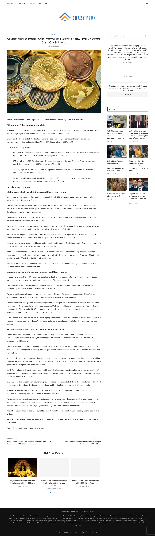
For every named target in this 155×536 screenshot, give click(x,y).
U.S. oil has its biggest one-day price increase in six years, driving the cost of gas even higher (138, 134)
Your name (127, 65)
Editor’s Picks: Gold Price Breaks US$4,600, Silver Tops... (85, 481)
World (22, 4)
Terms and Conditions (69, 512)
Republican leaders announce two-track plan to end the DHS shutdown (137, 197)
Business (11, 4)
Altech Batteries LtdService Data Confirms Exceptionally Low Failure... (54, 483)
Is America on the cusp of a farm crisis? (116, 195)
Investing (43, 4)
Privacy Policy (88, 512)
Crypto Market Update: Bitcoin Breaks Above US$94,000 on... (22, 481)
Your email (127, 79)
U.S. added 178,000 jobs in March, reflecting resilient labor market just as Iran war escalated (115, 166)
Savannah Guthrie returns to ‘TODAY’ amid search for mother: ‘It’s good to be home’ (138, 166)
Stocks (31, 4)
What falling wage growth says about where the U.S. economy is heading (115, 134)
